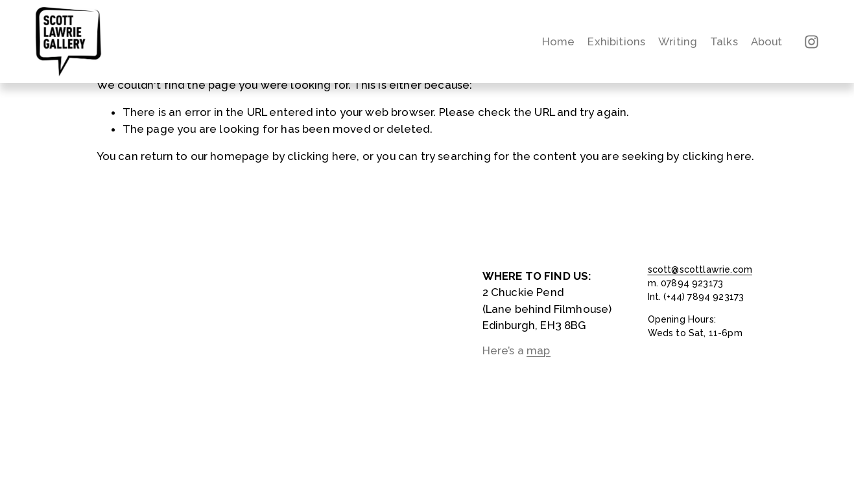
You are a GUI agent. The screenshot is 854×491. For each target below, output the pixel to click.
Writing (677, 41)
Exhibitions (616, 41)
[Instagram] (811, 42)
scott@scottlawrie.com (700, 269)
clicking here (322, 156)
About (767, 41)
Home (558, 41)
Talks (724, 41)
